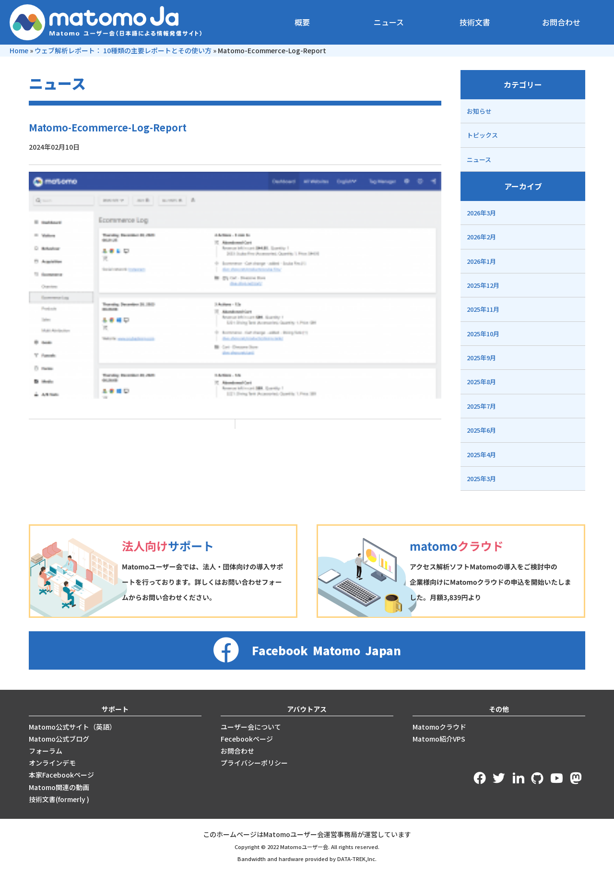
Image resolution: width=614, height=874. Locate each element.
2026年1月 (481, 261)
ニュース (389, 22)
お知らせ (479, 111)
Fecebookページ (247, 739)
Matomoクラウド (439, 727)
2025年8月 (481, 381)
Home (19, 50)
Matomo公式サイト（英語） (72, 727)
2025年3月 (481, 478)
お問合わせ (561, 22)
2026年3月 (481, 212)
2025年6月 (481, 430)
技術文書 (475, 22)
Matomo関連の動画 (59, 787)
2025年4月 (481, 454)
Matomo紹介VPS (439, 739)
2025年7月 (481, 406)
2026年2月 (481, 236)
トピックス (482, 135)
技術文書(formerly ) (59, 799)
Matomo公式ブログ (59, 739)
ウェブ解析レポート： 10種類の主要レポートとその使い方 (123, 50)
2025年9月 (481, 357)
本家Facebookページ (61, 775)
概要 (302, 22)
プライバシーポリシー (254, 763)
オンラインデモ (52, 763)
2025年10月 (483, 333)
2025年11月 (483, 309)
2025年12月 (483, 285)
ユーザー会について (251, 727)
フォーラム (45, 751)
